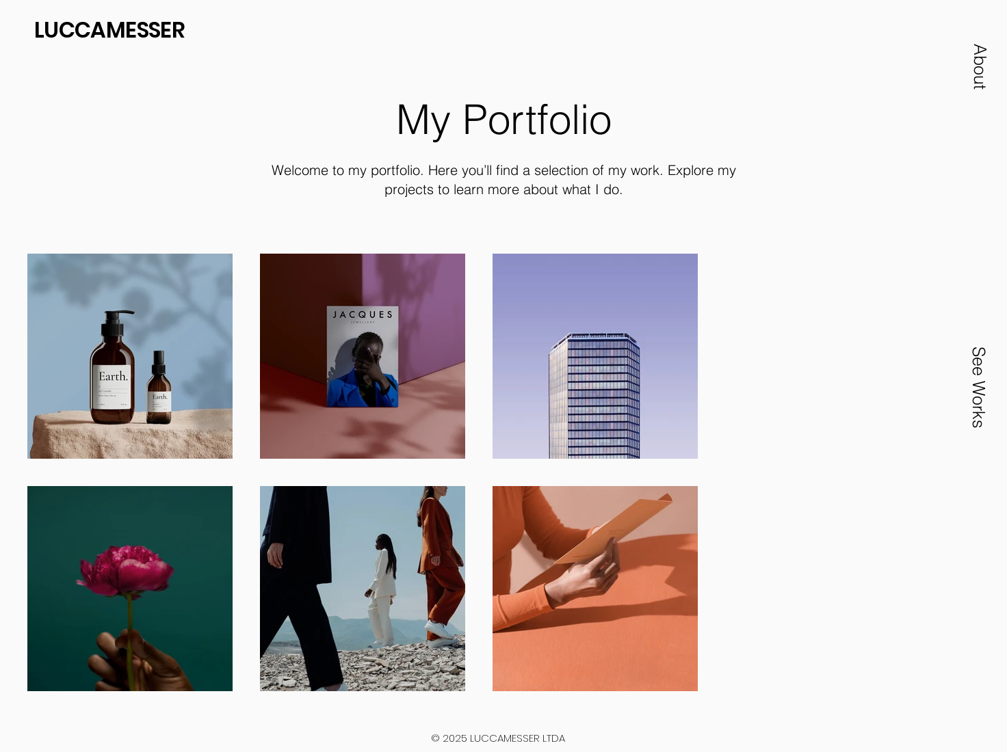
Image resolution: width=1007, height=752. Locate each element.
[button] (980, 66)
